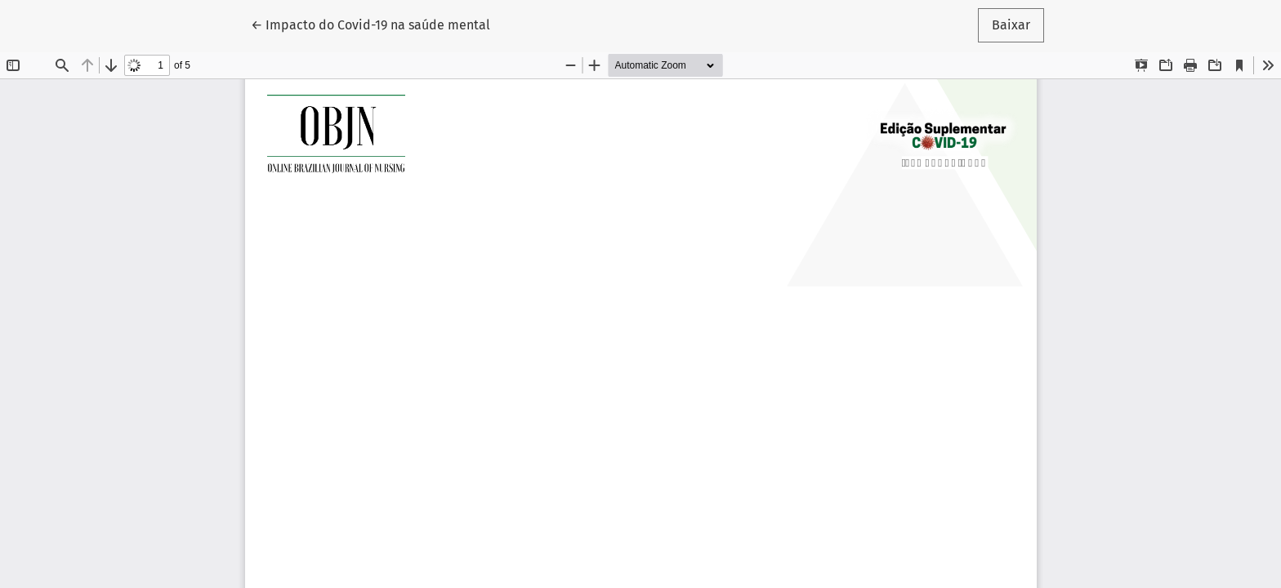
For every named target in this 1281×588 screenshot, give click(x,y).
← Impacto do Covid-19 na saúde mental (370, 24)
